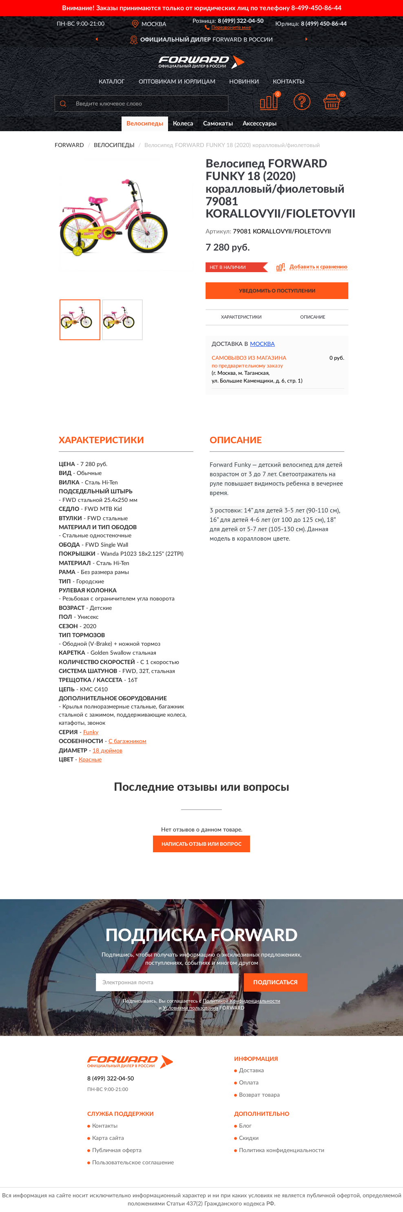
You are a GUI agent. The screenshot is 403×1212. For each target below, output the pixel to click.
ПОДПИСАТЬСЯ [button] (275, 982)
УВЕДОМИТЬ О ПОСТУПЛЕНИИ (277, 290)
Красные (90, 760)
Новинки (244, 82)
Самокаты (218, 124)
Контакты (289, 82)
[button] (228, 26)
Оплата (249, 1083)
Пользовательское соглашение (133, 1163)
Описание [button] (312, 317)
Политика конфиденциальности (281, 1150)
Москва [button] (262, 344)
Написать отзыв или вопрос (201, 844)
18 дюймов (107, 751)
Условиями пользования (190, 1007)
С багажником (127, 741)
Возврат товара (259, 1095)
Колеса (183, 124)
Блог (245, 1126)
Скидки (249, 1138)
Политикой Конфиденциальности (241, 1001)
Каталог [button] (112, 82)
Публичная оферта (117, 1150)
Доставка (251, 1071)
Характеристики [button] (241, 317)
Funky (90, 732)
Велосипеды (144, 124)
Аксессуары (260, 124)
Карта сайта (108, 1138)
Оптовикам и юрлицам (177, 82)
